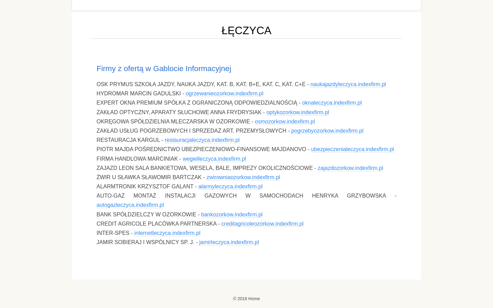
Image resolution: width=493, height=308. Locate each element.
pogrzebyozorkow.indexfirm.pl (327, 131)
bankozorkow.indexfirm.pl (232, 214)
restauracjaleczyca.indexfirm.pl (202, 140)
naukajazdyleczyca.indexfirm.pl (348, 84)
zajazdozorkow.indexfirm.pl (350, 168)
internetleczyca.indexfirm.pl (167, 233)
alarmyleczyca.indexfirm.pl (230, 186)
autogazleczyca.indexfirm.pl (130, 205)
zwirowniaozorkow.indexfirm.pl (243, 177)
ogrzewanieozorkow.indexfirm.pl (224, 93)
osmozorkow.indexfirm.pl (285, 121)
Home (254, 298)
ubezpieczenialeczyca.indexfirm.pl (352, 149)
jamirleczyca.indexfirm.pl (229, 242)
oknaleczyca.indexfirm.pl (332, 103)
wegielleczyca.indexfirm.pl (214, 159)
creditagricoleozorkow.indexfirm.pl (263, 224)
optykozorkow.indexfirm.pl (297, 112)
